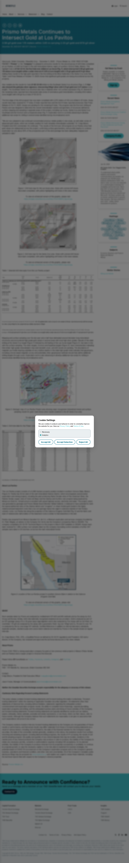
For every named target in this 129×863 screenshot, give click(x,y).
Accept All (45, 442)
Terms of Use (78, 426)
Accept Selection (65, 442)
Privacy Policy (65, 426)
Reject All (83, 442)
